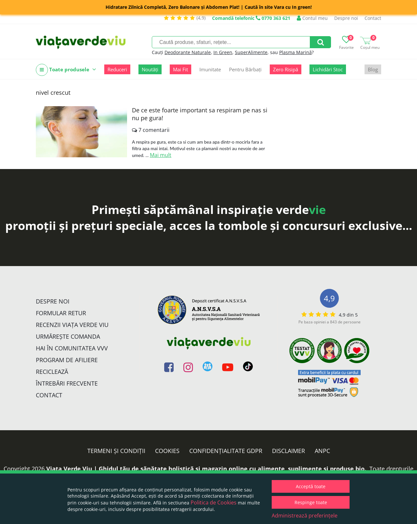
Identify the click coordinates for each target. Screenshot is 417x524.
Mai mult (160, 155)
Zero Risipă (285, 69)
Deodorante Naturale (188, 52)
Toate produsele (66, 70)
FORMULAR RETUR (61, 313)
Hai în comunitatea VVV (72, 348)
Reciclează (52, 371)
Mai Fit (180, 69)
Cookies (167, 451)
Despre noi (346, 18)
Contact (373, 18)
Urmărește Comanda (68, 336)
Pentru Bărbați (245, 69)
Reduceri (117, 69)
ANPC (322, 451)
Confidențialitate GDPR (225, 451)
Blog (373, 69)
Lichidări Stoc (328, 69)
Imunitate (210, 69)
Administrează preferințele (305, 515)
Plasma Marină (295, 52)
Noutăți (150, 69)
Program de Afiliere (67, 360)
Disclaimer (288, 451)
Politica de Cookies (214, 502)
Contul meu (312, 18)
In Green (222, 52)
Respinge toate (311, 502)
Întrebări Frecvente (67, 383)
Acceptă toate (310, 486)
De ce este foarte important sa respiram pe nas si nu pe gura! (199, 114)
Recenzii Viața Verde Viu (72, 325)
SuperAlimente (251, 52)
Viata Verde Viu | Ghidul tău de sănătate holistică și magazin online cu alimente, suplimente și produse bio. (206, 469)
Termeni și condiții (116, 451)
